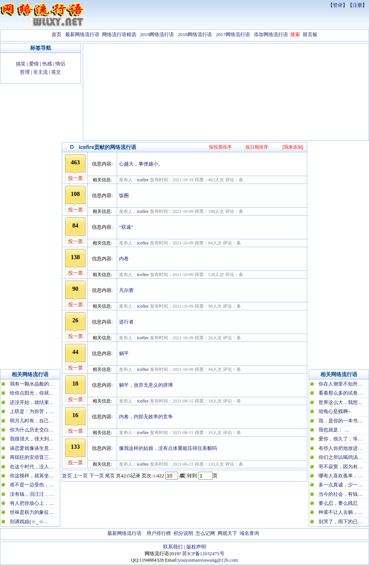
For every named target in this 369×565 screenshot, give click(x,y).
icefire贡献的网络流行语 (107, 147)
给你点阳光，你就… (32, 393)
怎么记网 (205, 533)
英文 (56, 72)
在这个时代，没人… (32, 466)
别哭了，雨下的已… (341, 521)
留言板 (310, 34)
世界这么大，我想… (341, 402)
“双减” (126, 227)
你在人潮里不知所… (341, 384)
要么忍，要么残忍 (338, 503)
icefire (143, 179)
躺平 (124, 353)
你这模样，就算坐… (32, 475)
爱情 (34, 64)
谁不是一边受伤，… (32, 485)
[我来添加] (292, 147)
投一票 (75, 178)
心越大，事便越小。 (141, 164)
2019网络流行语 (157, 34)
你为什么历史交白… (32, 430)
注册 (357, 5)
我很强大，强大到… (32, 439)
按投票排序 (220, 147)
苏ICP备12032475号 (203, 553)
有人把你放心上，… (32, 503)
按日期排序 (256, 147)
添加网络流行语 (271, 34)
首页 (56, 34)
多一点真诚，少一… (341, 485)
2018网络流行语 (195, 34)
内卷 (124, 258)
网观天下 (227, 533)
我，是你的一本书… (341, 421)
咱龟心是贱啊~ (335, 411)
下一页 (96, 475)
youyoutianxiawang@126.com (208, 560)
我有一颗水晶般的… (32, 384)
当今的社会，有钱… (341, 494)
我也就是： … (334, 430)
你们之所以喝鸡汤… (341, 457)
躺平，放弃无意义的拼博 (146, 385)
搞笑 (21, 64)
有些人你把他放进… (341, 448)
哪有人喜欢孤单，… (341, 475)
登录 (338, 5)
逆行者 (126, 322)
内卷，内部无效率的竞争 (146, 416)
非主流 (40, 72)
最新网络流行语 (82, 34)
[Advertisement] (226, 93)
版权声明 (196, 547)
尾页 (110, 475)
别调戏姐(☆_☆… (29, 521)
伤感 (47, 64)
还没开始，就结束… (32, 402)
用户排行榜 (158, 533)
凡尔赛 (126, 290)
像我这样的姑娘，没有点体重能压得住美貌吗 (168, 448)
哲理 (25, 72)
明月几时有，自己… (32, 421)
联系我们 (173, 547)
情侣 (60, 64)
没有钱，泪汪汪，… (32, 494)
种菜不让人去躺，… (341, 512)
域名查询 (249, 533)
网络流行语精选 (119, 34)
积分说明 (183, 533)
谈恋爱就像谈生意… (32, 448)
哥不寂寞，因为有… (341, 466)
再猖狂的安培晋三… (32, 457)
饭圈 (124, 195)
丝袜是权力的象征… (32, 512)
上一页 (80, 475)
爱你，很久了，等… (341, 439)
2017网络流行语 (233, 34)
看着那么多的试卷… (341, 393)
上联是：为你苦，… (32, 411)
